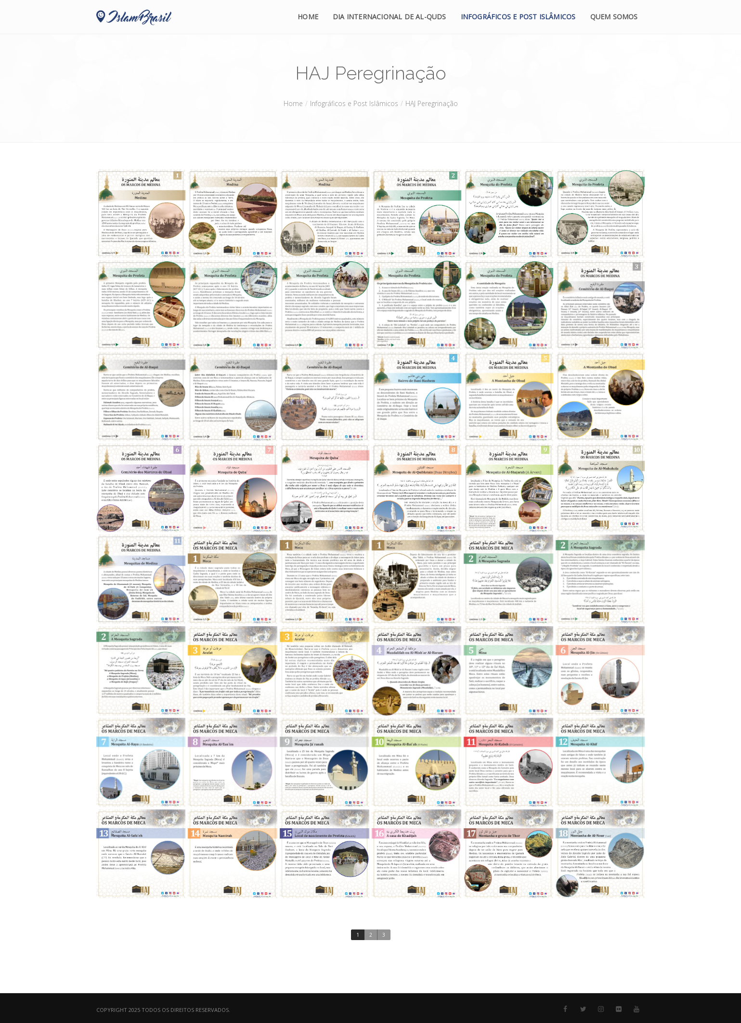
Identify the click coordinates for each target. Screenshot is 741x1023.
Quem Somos (614, 16)
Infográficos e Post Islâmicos (518, 16)
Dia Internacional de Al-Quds (389, 16)
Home (308, 16)
